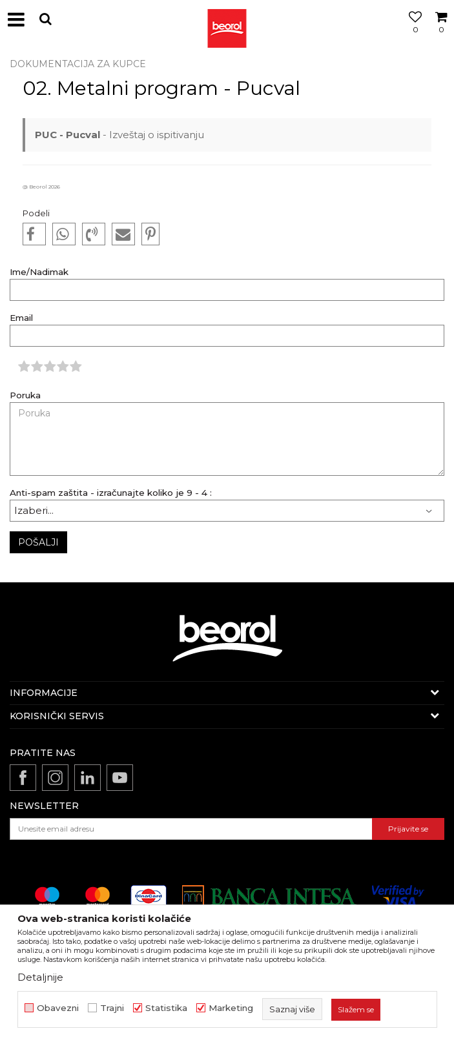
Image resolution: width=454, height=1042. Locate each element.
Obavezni (58, 1008)
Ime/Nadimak (39, 272)
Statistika (166, 1008)
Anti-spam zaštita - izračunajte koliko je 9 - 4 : (111, 493)
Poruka (25, 395)
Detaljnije (40, 977)
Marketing (231, 1008)
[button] (45, 19)
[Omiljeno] (412, 34)
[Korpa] (441, 34)
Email (21, 318)
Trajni (112, 1008)
